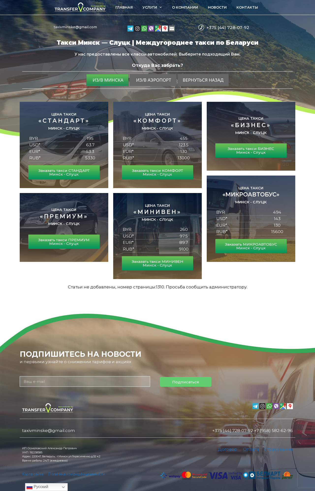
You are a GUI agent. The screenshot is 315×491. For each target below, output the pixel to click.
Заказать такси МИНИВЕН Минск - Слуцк (157, 263)
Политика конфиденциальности (76, 474)
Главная (124, 7)
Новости (217, 7)
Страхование (278, 449)
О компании (185, 7)
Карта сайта (32, 474)
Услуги (154, 7)
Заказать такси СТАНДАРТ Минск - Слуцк (64, 172)
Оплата (251, 449)
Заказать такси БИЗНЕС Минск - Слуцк (251, 150)
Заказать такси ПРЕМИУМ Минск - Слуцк (64, 242)
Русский (37, 487)
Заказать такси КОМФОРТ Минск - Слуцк (157, 172)
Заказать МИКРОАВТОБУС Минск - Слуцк (251, 246)
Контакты (247, 7)
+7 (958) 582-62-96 (273, 430)
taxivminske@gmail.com (75, 27)
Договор (227, 449)
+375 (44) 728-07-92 (227, 27)
